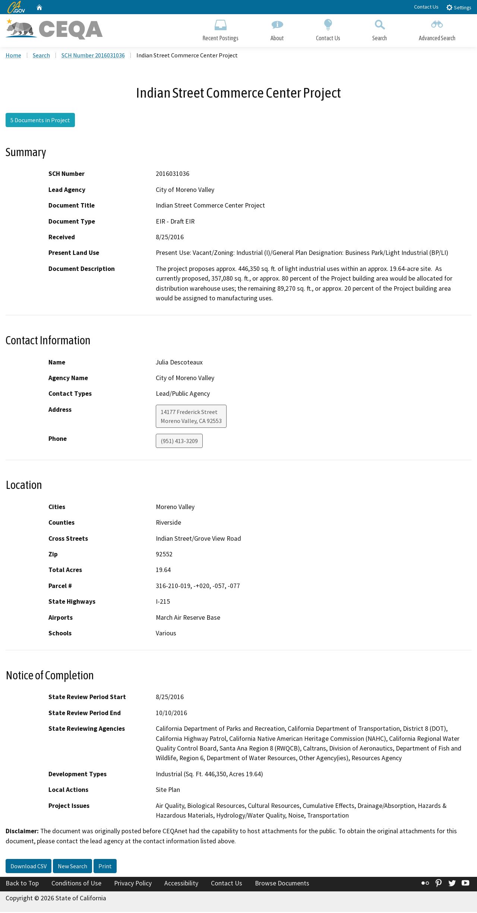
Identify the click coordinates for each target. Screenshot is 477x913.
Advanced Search (437, 29)
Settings (458, 7)
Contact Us (426, 6)
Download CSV (28, 867)
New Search (72, 867)
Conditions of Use (76, 884)
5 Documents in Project (40, 121)
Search (379, 29)
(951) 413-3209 (179, 442)
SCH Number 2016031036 (93, 56)
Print (105, 867)
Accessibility (181, 884)
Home (13, 56)
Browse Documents (282, 884)
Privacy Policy (133, 884)
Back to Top (22, 884)
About (277, 29)
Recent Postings (220, 29)
